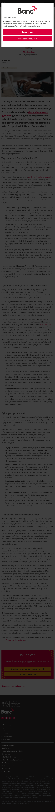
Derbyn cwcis (27, 32)
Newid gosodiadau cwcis (27, 39)
